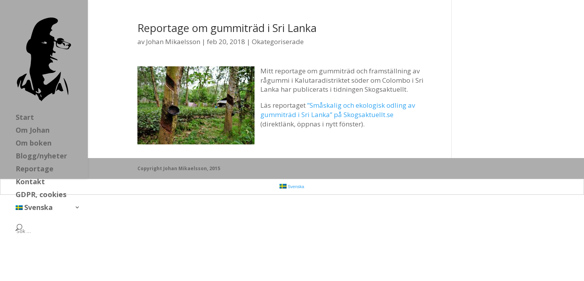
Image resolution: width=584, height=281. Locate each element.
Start (25, 118)
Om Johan (33, 131)
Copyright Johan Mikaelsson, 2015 (178, 168)
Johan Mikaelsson (173, 41)
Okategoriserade (278, 41)
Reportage (34, 169)
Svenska (34, 208)
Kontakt (30, 182)
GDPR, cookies (41, 195)
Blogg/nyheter (41, 156)
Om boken (34, 144)
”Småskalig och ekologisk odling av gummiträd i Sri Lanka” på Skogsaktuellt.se (337, 110)
